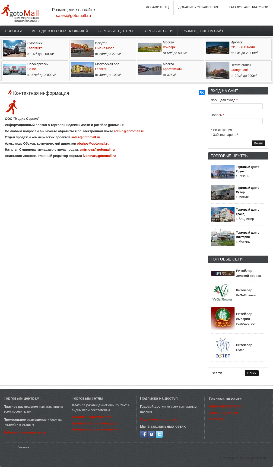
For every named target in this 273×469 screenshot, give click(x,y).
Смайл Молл (104, 48)
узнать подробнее (223, 413)
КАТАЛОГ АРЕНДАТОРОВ (248, 7)
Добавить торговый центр (25, 432)
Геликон (101, 69)
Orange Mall (239, 70)
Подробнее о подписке (158, 419)
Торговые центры (115, 31)
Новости (13, 31)
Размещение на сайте (204, 31)
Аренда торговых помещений (96, 429)
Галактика (34, 48)
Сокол (32, 69)
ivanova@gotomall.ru (99, 156)
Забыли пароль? (225, 135)
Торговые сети (158, 31)
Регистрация (222, 130)
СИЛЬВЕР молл (243, 47)
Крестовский (172, 69)
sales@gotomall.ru (73, 15)
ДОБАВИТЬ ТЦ (157, 7)
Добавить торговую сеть (92, 417)
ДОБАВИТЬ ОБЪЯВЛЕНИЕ (198, 7)
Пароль (217, 115)
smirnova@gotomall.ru (97, 149)
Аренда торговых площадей (60, 31)
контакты (216, 419)
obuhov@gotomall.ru (93, 143)
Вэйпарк (169, 47)
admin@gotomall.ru (129, 131)
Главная (23, 447)
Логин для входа (224, 100)
